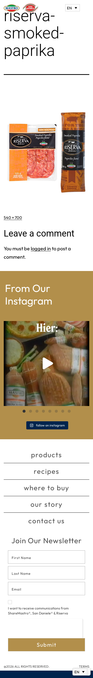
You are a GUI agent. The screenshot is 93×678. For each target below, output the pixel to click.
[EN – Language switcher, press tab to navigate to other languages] (72, 7)
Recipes (46, 471)
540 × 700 (13, 217)
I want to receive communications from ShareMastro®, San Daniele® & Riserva (38, 607)
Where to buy (46, 487)
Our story (46, 504)
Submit (47, 644)
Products (46, 454)
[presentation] (45, 628)
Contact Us (46, 520)
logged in (41, 248)
